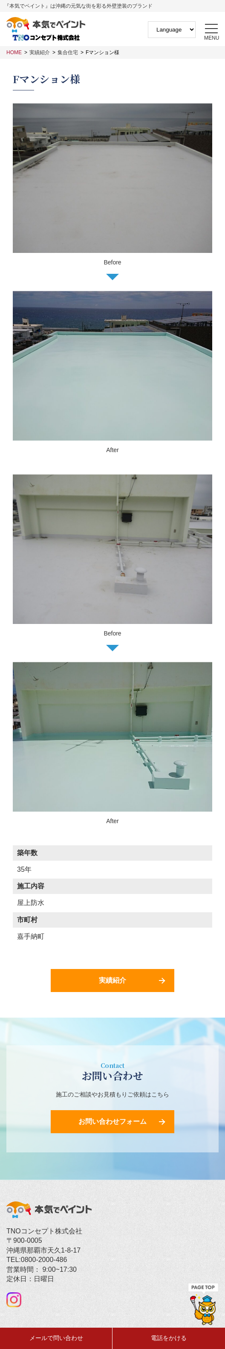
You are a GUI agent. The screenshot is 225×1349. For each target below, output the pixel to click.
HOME (14, 52)
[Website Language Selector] (172, 29)
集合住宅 (68, 52)
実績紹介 (39, 52)
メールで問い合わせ (56, 1337)
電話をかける (169, 1337)
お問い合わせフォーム (112, 1121)
